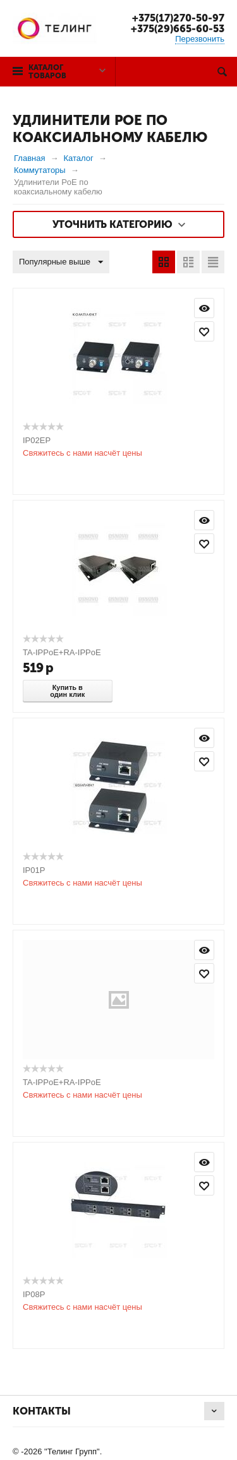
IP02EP (37, 440)
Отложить (204, 331)
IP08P (34, 1294)
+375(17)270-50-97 (178, 18)
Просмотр (204, 308)
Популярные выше (61, 262)
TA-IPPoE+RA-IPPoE (62, 652)
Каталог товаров (47, 71)
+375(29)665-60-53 (177, 29)
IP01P (34, 870)
